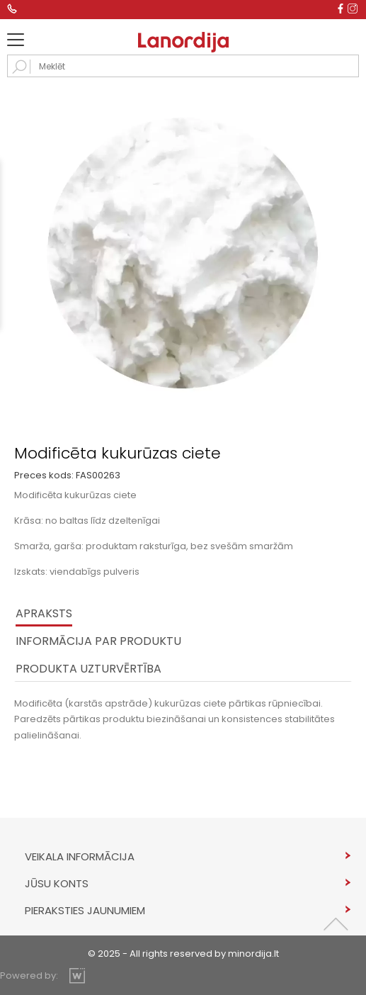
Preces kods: (44, 475)
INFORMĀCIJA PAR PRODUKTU (98, 641)
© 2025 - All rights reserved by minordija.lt (183, 953)
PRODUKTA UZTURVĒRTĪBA (88, 668)
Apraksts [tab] (44, 613)
